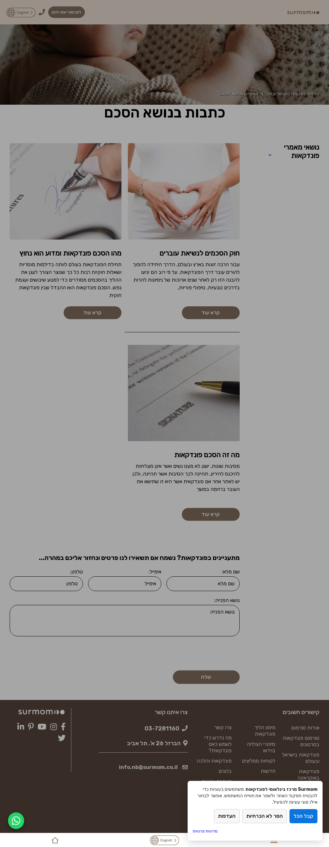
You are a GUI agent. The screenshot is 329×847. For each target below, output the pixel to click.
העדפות (227, 816)
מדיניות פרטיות (205, 831)
